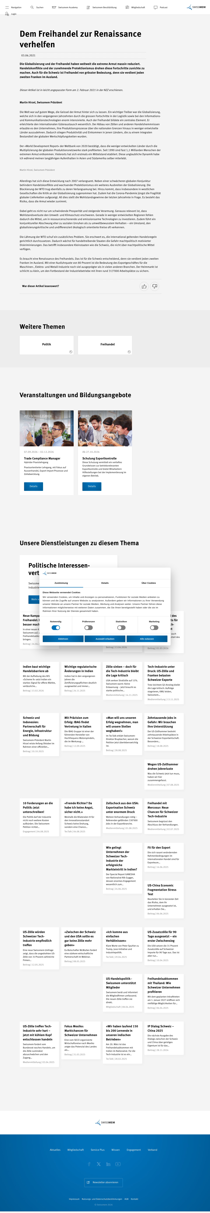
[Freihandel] (105, 345)
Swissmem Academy (64, 7)
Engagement (134, 1150)
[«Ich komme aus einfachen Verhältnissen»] (122, 944)
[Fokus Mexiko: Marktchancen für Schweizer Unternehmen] (81, 1041)
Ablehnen (63, 639)
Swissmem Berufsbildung (101, 7)
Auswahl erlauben (105, 639)
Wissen (116, 1150)
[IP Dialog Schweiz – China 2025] (164, 1038)
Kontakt (134, 1201)
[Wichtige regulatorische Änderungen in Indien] (81, 679)
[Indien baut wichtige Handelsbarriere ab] (39, 679)
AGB (126, 1201)
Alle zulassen (147, 639)
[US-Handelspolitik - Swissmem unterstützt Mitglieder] (122, 993)
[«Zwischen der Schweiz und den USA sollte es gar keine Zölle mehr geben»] (81, 946)
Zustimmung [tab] (61, 583)
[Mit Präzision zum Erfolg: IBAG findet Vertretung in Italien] (81, 732)
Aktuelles (55, 1150)
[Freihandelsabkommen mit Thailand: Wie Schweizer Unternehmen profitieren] (164, 993)
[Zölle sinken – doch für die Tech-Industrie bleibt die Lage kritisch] (122, 681)
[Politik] (47, 345)
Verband (152, 1150)
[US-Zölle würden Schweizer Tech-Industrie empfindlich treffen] (39, 948)
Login (10, 14)
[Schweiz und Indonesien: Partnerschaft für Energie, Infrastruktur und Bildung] (39, 734)
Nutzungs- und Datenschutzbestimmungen (102, 1201)
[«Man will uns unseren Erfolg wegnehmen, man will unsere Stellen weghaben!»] (122, 734)
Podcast (160, 7)
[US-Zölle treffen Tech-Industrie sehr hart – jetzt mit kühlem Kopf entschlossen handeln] (39, 1044)
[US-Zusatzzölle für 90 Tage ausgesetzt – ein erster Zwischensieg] (164, 946)
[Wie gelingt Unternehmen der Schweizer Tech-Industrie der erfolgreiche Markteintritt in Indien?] (122, 868)
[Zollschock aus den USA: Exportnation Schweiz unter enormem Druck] (122, 816)
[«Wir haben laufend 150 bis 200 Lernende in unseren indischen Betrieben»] (122, 1043)
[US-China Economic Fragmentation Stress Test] (164, 900)
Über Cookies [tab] (149, 583)
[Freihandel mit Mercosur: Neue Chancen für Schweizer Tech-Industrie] (164, 816)
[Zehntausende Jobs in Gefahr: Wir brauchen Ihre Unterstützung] (164, 732)
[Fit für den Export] (164, 857)
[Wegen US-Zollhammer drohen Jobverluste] (164, 775)
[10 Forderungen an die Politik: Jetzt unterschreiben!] (39, 818)
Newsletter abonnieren (105, 1182)
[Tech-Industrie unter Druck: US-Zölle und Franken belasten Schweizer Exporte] (164, 683)
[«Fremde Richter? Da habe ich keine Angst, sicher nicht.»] (81, 818)
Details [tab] (105, 583)
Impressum (74, 1201)
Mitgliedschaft (135, 7)
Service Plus (97, 1150)
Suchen (36, 7)
